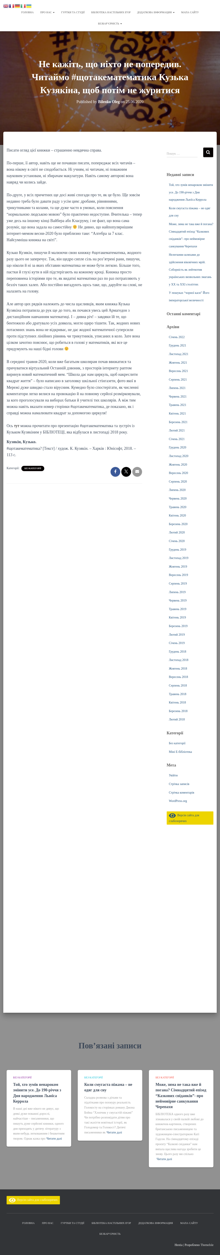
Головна (27, 12)
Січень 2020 (177, 541)
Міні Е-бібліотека (180, 751)
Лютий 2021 (177, 430)
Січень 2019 (177, 643)
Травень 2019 (177, 609)
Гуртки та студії (73, 12)
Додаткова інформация (156, 12)
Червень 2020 (178, 498)
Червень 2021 (178, 396)
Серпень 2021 (178, 379)
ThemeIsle (206, 1245)
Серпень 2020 (178, 481)
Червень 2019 (178, 600)
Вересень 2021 (178, 371)
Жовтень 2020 (178, 464)
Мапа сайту (190, 12)
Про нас (47, 12)
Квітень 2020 (177, 515)
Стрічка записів (179, 784)
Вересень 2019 (178, 575)
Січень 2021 (177, 439)
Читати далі (54, 1138)
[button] (53, 12)
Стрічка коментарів (181, 792)
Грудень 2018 (177, 651)
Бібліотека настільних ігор (111, 12)
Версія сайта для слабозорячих (33, 1199)
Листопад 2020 (178, 456)
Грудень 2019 (177, 549)
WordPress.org (178, 801)
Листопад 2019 (178, 558)
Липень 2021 (177, 388)
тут (17, 426)
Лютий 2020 (177, 532)
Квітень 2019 (177, 617)
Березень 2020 (178, 524)
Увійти (173, 775)
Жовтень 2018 (178, 668)
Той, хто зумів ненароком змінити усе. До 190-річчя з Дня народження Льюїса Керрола (191, 192)
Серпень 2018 (178, 685)
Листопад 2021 (178, 354)
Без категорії (32, 468)
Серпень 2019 (178, 583)
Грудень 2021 (177, 345)
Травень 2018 (177, 694)
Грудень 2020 (177, 447)
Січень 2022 (177, 337)
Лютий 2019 (177, 634)
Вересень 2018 (178, 677)
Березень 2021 (178, 422)
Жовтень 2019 (178, 566)
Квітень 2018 (177, 702)
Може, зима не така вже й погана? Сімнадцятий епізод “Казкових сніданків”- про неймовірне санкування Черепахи (180, 1095)
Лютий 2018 (177, 719)
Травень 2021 (177, 405)
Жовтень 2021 (178, 362)
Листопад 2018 (178, 660)
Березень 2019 (178, 626)
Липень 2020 (177, 490)
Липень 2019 (177, 592)
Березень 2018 (178, 711)
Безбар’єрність (110, 23)
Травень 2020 (177, 507)
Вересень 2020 (178, 473)
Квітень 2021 (177, 413)
